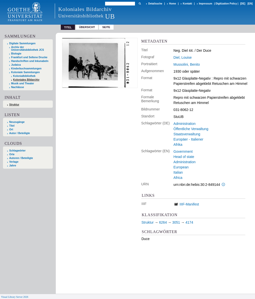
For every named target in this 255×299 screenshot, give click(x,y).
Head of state (184, 157)
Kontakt (187, 3)
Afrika (178, 145)
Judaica (16, 64)
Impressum (205, 3)
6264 (163, 222)
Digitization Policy (226, 3)
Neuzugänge (17, 122)
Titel (11, 125)
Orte (11, 154)
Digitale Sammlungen (22, 43)
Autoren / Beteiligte (21, 158)
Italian (178, 172)
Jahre (12, 165)
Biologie (16, 53)
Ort (11, 129)
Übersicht (87, 27)
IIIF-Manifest (189, 204)
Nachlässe (17, 87)
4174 (189, 222)
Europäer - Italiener (188, 139)
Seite (106, 27)
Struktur (14, 104)
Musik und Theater (22, 83)
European (181, 167)
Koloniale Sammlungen (25, 72)
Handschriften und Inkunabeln (30, 61)
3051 (176, 222)
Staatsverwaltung (187, 134)
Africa (178, 178)
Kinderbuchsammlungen (26, 68)
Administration (185, 124)
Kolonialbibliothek (24, 76)
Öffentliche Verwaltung (191, 129)
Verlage (13, 161)
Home (172, 3)
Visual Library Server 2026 (14, 297)
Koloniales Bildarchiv (26, 79)
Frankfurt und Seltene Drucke (29, 57)
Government (183, 151)
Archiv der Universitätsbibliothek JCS (27, 48)
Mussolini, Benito (187, 64)
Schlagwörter (17, 150)
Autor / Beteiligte (19, 133)
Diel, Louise (183, 57)
